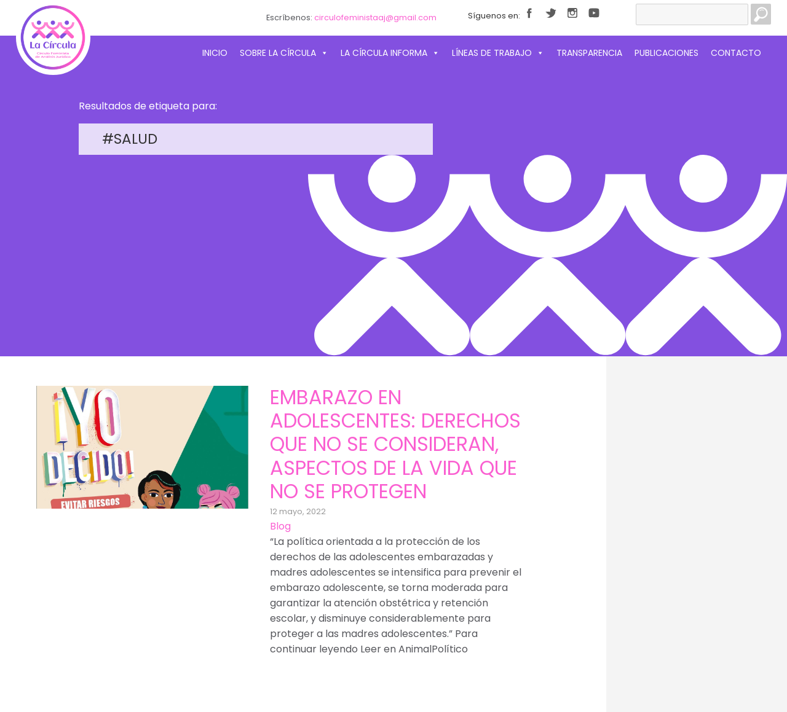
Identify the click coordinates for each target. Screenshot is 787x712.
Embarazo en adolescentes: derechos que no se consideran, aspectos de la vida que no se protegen (395, 444)
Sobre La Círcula (284, 53)
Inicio (214, 53)
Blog (280, 526)
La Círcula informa (390, 53)
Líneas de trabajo (498, 53)
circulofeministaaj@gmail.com (375, 17)
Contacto (736, 53)
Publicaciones (666, 53)
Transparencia (589, 53)
